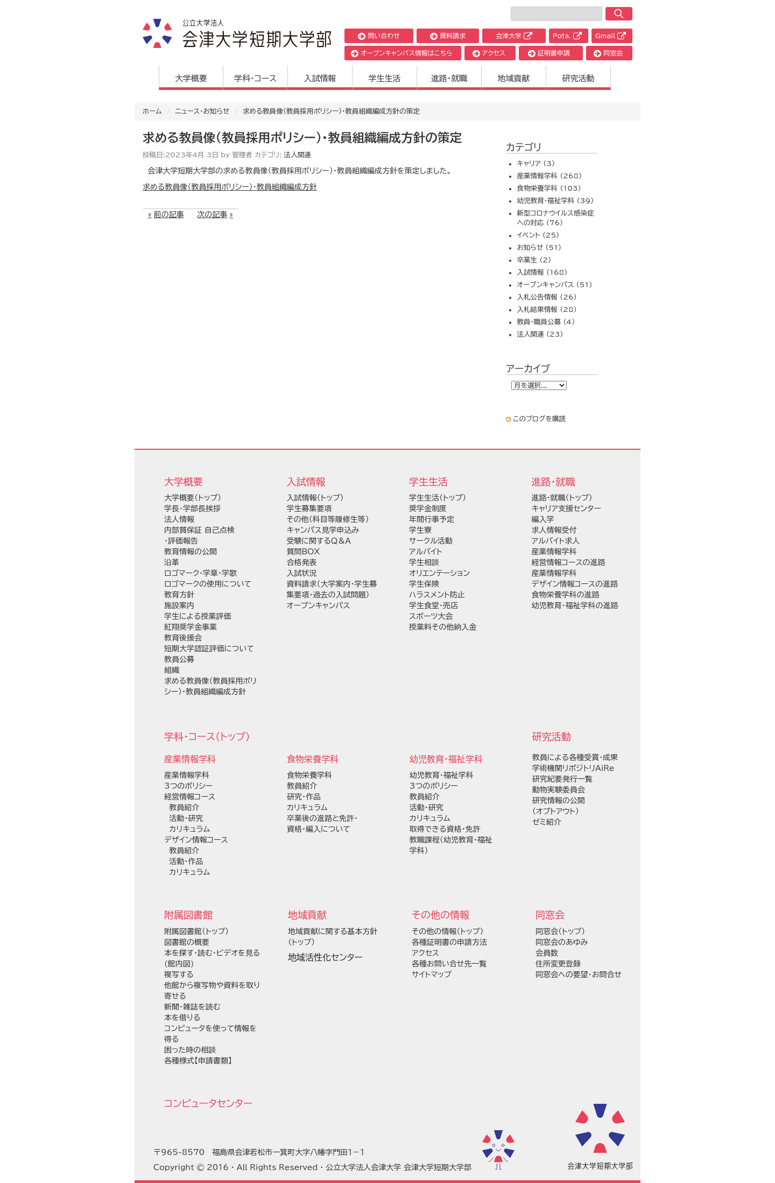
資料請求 (448, 35)
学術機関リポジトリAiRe (573, 768)
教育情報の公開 (190, 551)
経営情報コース (189, 797)
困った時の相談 (190, 1050)
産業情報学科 (186, 775)
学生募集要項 (309, 508)
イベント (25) (538, 235)
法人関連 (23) (540, 334)
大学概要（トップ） (192, 498)
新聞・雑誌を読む (192, 1007)
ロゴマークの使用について (207, 584)
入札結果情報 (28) (546, 309)
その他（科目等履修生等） (328, 519)
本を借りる (182, 1017)
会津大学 (514, 35)
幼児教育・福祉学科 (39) (555, 200)
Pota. (567, 35)
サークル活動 (431, 541)
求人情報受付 (554, 530)
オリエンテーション (439, 573)
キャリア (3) (536, 163)
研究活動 (578, 78)
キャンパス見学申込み (323, 530)
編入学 (543, 519)
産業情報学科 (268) (549, 175)
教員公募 (179, 659)
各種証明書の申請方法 (449, 942)
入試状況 (302, 573)
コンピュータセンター (208, 1103)
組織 (171, 670)
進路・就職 (449, 78)
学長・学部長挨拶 (192, 508)
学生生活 (385, 78)
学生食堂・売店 (433, 605)
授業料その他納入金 (442, 627)
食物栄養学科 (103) (549, 188)
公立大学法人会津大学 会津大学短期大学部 (398, 1167)
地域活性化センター (325, 957)
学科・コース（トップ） (207, 736)
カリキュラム (187, 829)
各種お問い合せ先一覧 (449, 964)
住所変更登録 (558, 964)
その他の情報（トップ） (447, 931)
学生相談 (424, 562)
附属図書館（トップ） (196, 931)
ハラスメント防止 (437, 595)
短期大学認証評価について (209, 648)
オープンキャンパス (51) (554, 284)
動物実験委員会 (558, 790)
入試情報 (320, 78)
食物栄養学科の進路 (566, 595)
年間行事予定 (431, 519)
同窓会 (608, 53)
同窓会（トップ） (560, 931)
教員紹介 (181, 807)
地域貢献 (514, 78)
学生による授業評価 (197, 616)
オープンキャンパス (318, 605)
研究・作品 (304, 797)
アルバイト (425, 551)
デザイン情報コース (196, 840)
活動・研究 (183, 818)
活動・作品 (183, 861)
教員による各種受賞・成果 (575, 757)
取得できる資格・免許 (445, 829)
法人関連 (297, 154)
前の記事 (169, 214)
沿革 (171, 562)
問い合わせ (379, 35)
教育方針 (179, 595)
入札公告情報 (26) (546, 297)
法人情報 (179, 519)
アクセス (489, 53)
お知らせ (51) (539, 247)
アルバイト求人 (556, 541)
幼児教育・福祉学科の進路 (575, 605)
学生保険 (424, 584)
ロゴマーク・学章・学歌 (200, 573)
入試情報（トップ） (315, 498)
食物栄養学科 (309, 775)
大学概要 (191, 78)
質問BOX (303, 551)
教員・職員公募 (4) (546, 321)
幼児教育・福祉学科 (442, 775)
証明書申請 (549, 53)
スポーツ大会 (431, 616)
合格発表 (302, 562)
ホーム (152, 111)
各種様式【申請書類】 (198, 1060)
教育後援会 (183, 638)
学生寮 (420, 530)
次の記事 (212, 214)
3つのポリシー (188, 786)
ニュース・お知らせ (202, 111)
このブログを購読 (539, 418)
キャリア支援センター (566, 508)
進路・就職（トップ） (562, 498)
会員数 (547, 953)
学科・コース (255, 78)
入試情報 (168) (542, 272)
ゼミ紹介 (546, 822)
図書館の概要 (186, 942)
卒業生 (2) (534, 259)
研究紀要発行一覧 (562, 779)
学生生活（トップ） (437, 498)
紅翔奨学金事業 (190, 627)
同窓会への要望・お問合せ (579, 974)
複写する (179, 974)
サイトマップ (432, 974)
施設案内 (179, 605)
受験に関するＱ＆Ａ (319, 541)
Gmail (610, 35)
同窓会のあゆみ (562, 942)
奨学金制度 (428, 508)
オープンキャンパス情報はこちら (401, 53)
